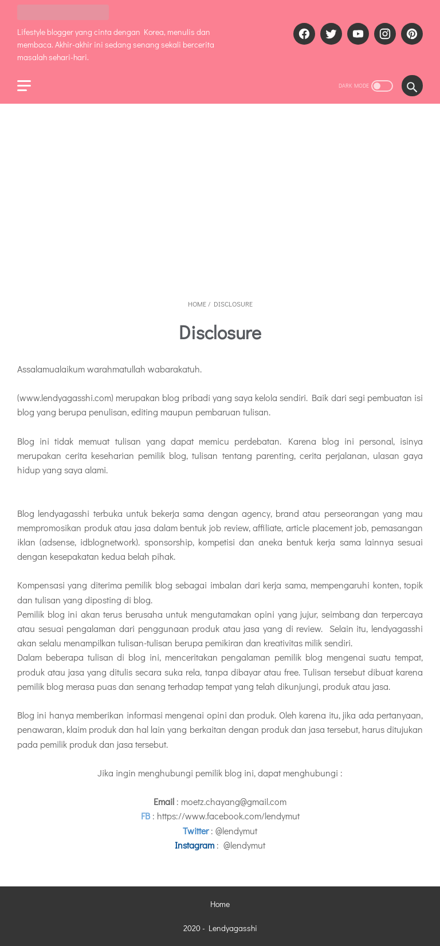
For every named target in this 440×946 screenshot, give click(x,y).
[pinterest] (410, 33)
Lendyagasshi (233, 928)
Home (220, 903)
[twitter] (329, 33)
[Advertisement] (220, 201)
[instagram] (383, 33)
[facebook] (302, 33)
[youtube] (356, 33)
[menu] (24, 85)
